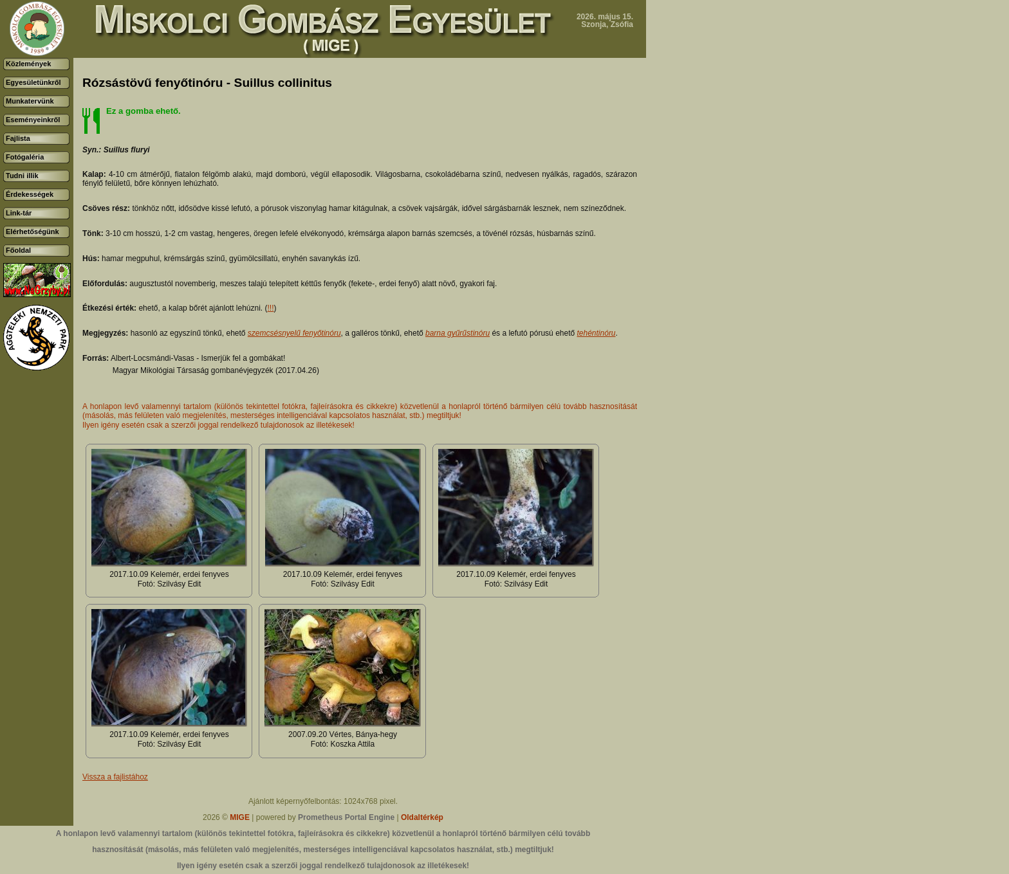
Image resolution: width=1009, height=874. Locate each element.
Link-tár (19, 213)
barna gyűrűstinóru (457, 333)
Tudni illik (22, 175)
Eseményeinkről (33, 119)
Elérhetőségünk (32, 231)
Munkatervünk (30, 101)
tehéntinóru (596, 333)
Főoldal (18, 250)
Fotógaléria (25, 157)
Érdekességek (29, 194)
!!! (271, 308)
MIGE (240, 817)
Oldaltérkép (422, 817)
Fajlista (18, 138)
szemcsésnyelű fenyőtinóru (294, 333)
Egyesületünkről (33, 82)
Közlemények (28, 64)
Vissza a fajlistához (115, 776)
